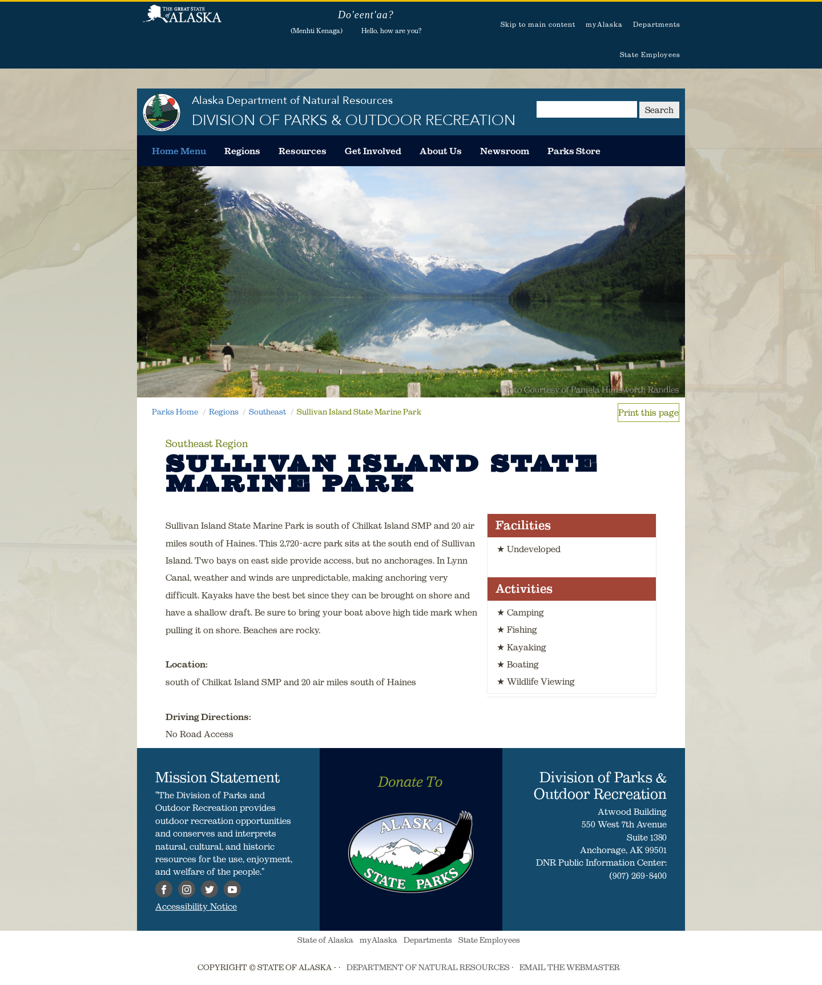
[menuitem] (179, 151)
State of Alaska (182, 20)
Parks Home (175, 411)
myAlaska (604, 24)
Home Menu (179, 151)
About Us (441, 151)
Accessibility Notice (196, 906)
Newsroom (504, 151)
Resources (303, 151)
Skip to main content (538, 24)
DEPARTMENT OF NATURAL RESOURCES (428, 967)
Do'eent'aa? (366, 15)
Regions (242, 151)
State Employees (650, 54)
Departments (656, 24)
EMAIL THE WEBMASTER (569, 967)
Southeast (267, 411)
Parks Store (574, 151)
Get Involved (373, 151)
